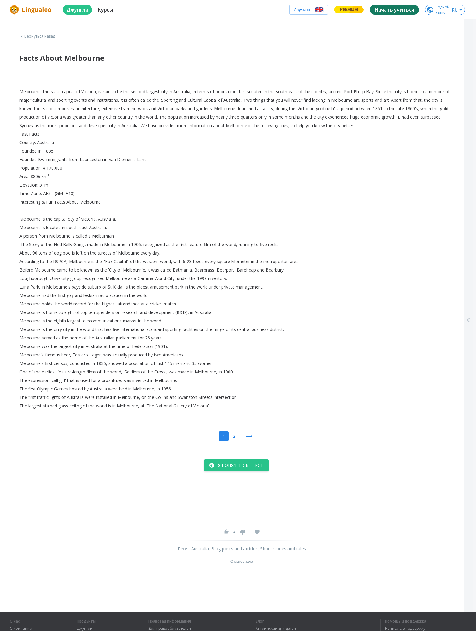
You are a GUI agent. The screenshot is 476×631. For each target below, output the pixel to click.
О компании (21, 628)
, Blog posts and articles (233, 549)
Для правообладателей (169, 628)
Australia (200, 549)
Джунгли (85, 628)
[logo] (31, 10)
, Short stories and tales (282, 549)
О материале (241, 561)
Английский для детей (276, 628)
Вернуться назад (37, 36)
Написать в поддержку (405, 628)
